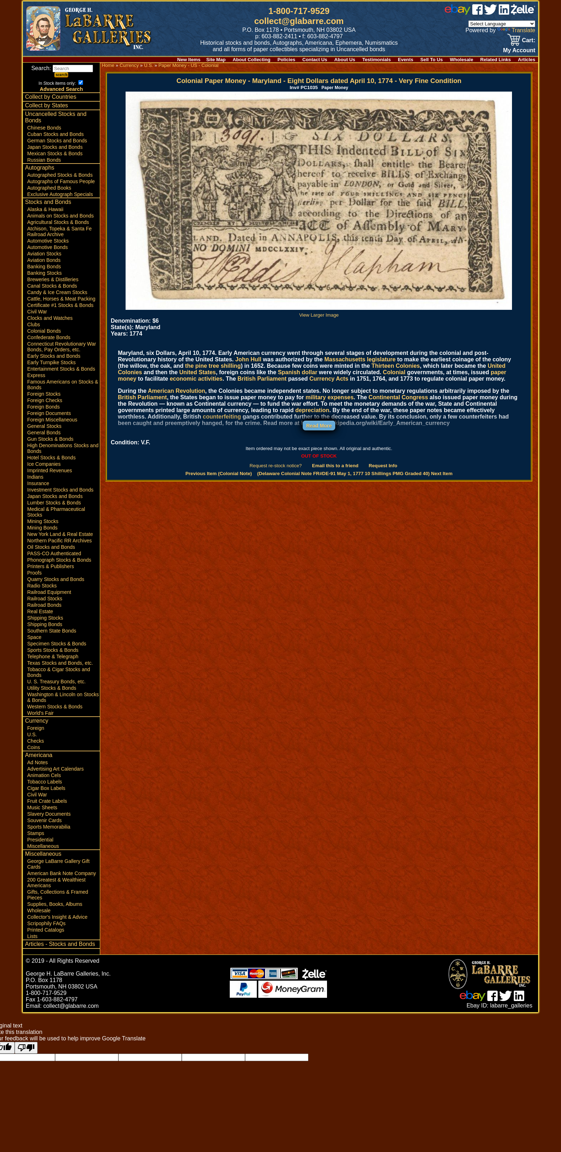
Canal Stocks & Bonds (52, 286)
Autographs (39, 168)
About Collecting (251, 59)
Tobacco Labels (44, 782)
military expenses (329, 397)
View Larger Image (318, 312)
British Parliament (262, 379)
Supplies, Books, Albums (54, 904)
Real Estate (40, 611)
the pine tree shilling (213, 366)
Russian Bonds (44, 160)
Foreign (35, 728)
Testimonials (376, 59)
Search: (62, 68)
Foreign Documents (49, 413)
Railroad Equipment (49, 592)
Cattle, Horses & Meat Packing (61, 299)
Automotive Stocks (48, 241)
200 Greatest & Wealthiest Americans (56, 882)
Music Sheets (42, 807)
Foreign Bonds (43, 407)
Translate (516, 30)
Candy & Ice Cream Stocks (57, 292)
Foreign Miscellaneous (52, 420)
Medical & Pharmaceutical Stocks (56, 512)
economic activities (196, 379)
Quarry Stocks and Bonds (55, 579)
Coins (33, 747)
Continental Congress (398, 397)
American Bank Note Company (61, 873)
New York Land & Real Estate (60, 534)
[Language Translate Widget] (501, 23)
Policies (287, 59)
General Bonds (43, 432)
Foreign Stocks (43, 394)
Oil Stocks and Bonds (51, 547)
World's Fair (40, 713)
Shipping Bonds (44, 624)
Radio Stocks (42, 586)
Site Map (215, 59)
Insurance (38, 483)
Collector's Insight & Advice (57, 917)
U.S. (32, 734)
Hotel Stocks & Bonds (51, 457)
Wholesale (461, 59)
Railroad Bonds (44, 605)
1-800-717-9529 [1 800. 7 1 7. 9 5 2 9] (299, 11)
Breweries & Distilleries (52, 279)
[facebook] (477, 13)
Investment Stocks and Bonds (60, 490)
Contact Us (314, 59)
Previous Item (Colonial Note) (218, 473)
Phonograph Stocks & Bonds (59, 560)
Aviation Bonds (43, 260)
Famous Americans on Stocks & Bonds (62, 384)
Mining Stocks (42, 521)
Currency (36, 721)
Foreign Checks (44, 400)
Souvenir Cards (44, 820)
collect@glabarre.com (299, 21)
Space (34, 637)
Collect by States (46, 105)
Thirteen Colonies (395, 366)
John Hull (248, 359)
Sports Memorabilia (48, 827)
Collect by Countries (50, 97)
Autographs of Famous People (61, 181)
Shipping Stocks (45, 618)
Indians (35, 477)
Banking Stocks (44, 273)
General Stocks (44, 426)
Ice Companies (43, 464)
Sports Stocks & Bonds (52, 650)
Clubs (33, 324)
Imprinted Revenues (49, 470)
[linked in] (504, 13)
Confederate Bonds (48, 337)
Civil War (37, 311)
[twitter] (490, 13)
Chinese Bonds (44, 128)
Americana (38, 755)
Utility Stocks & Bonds (51, 688)
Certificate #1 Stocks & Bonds (60, 305)
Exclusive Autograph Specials (60, 194)
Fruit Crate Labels (47, 801)
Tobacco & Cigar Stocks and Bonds (58, 672)
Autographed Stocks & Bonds (60, 175)
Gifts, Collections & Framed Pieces (57, 894)
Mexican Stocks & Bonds (55, 153)
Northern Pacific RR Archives (59, 540)
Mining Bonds (42, 528)
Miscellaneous (43, 846)
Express (36, 375)
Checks (35, 741)
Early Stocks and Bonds (54, 356)
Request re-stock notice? (276, 465)
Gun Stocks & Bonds (50, 439)
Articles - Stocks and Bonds (60, 944)
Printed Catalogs (45, 930)
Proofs (34, 573)
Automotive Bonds (47, 247)
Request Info (383, 465)
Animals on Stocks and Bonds (60, 216)
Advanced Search (61, 89)
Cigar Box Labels (46, 788)
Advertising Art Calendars (55, 769)
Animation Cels (44, 775)
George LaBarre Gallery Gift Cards (58, 864)
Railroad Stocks (44, 598)
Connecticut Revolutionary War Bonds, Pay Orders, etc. (61, 346)
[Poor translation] (26, 1048)
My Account (519, 50)
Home (108, 65)
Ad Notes (37, 762)
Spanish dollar (297, 372)
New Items (188, 59)
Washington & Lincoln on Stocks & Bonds (63, 697)
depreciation (312, 410)
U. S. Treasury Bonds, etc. (56, 681)
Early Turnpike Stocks (51, 362)
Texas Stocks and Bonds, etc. (60, 663)
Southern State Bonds (51, 631)
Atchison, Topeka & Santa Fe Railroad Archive (59, 231)
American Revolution (176, 391)
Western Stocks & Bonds (55, 706)
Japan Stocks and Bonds (55, 147)
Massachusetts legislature (359, 359)
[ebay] (457, 13)
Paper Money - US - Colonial (188, 65)
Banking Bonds (44, 266)
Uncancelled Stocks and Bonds (56, 117)
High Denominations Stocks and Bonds (62, 448)
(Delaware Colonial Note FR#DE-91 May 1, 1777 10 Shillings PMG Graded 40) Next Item (355, 473)
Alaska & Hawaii (45, 209)
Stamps (35, 833)
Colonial (394, 372)
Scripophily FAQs (46, 923)
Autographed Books (49, 188)
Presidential (40, 840)
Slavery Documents (48, 814)
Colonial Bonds (44, 331)
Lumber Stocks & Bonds (54, 503)
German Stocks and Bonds (57, 140)
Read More (319, 426)
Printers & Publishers (50, 566)
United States (197, 372)
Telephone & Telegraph (52, 656)
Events (405, 59)
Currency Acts (328, 379)
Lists (32, 936)
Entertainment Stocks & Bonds (61, 369)
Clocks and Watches (50, 318)
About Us (344, 59)
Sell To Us (431, 59)
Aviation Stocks (44, 254)
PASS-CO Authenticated (54, 553)
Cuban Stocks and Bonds (55, 134)
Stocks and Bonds (48, 202)
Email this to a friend (335, 465)
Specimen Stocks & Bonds (56, 643)
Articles (526, 59)
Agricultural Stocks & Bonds (58, 222)
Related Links (495, 59)
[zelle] (523, 13)
